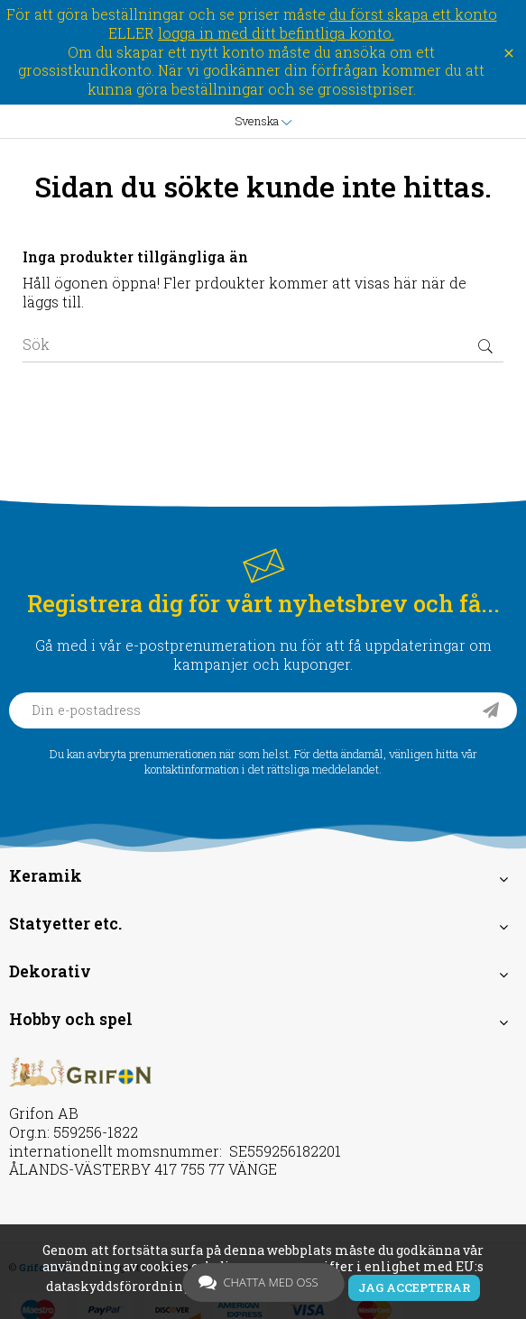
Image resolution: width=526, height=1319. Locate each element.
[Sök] (263, 344)
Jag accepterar (414, 1287)
